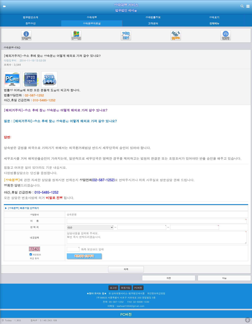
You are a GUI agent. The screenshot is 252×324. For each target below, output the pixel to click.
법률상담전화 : (24, 95)
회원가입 (125, 287)
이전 (169, 277)
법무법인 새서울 (126, 10)
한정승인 (31, 23)
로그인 (113, 287)
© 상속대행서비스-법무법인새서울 (127, 293)
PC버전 (138, 287)
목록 (126, 269)
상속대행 (92, 17)
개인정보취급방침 (156, 293)
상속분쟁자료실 (92, 23)
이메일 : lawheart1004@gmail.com (126, 306)
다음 (224, 277)
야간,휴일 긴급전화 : (29, 100)
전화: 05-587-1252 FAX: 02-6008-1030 (126, 301)
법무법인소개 (30, 17)
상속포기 (214, 17)
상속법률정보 (152, 17)
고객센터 (153, 23)
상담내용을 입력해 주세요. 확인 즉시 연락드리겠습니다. (157, 237)
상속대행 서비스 (126, 4)
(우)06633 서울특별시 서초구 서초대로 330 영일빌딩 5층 (126, 297)
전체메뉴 (214, 23)
